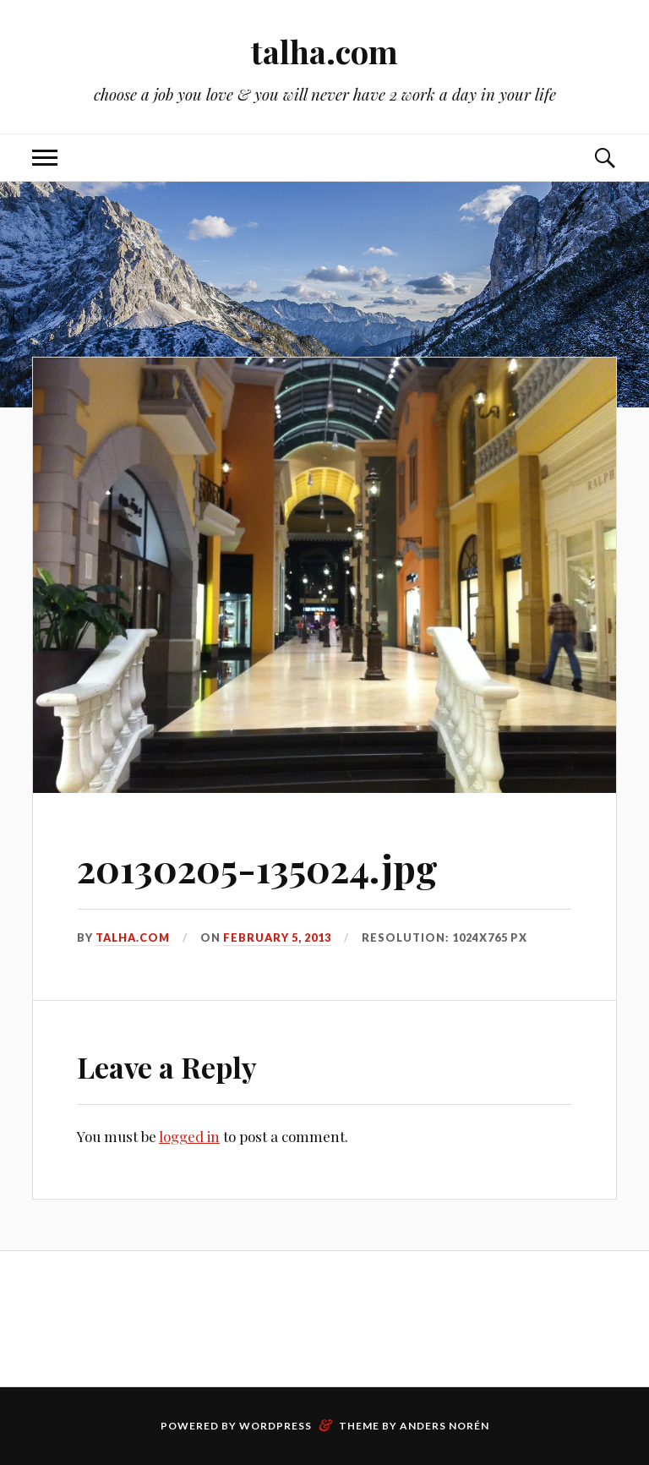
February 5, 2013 (277, 937)
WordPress (275, 1425)
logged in (189, 1136)
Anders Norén (444, 1425)
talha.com (324, 51)
